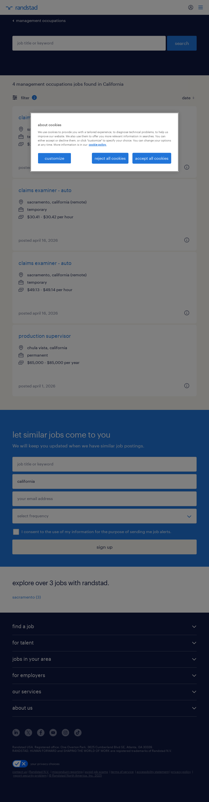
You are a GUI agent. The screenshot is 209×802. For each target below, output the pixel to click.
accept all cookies (151, 158)
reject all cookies (110, 158)
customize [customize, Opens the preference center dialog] (54, 158)
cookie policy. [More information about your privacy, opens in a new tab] (97, 144)
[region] (104, 142)
